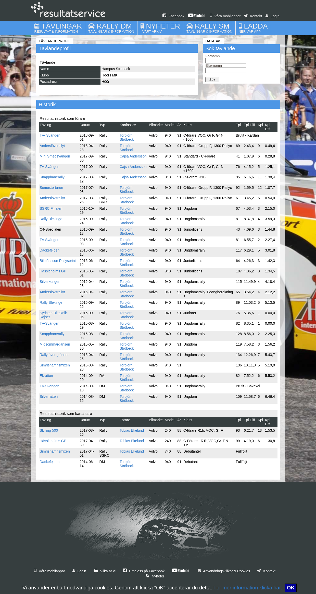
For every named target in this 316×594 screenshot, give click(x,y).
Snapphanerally (52, 177)
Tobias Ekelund (132, 430)
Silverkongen (50, 282)
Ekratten (46, 376)
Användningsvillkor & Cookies (224, 571)
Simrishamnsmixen (55, 365)
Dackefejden (50, 250)
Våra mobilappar (225, 16)
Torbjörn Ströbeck (127, 137)
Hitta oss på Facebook (144, 571)
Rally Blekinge (51, 219)
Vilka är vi (105, 571)
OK (291, 587)
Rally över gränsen (55, 355)
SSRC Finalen (51, 208)
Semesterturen (51, 188)
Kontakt (253, 16)
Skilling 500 (49, 430)
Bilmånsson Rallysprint (58, 261)
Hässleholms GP (53, 271)
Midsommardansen (55, 344)
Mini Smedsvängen (55, 156)
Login (272, 16)
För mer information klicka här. (247, 587)
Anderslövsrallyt (52, 146)
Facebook (173, 16)
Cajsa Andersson (133, 156)
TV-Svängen (49, 167)
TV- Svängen (50, 135)
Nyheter (154, 576)
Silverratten (49, 396)
